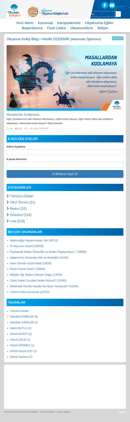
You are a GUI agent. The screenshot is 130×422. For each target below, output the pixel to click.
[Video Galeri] (112, 376)
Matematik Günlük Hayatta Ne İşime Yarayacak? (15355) (44, 286)
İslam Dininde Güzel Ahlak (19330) (31, 263)
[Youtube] (112, 5)
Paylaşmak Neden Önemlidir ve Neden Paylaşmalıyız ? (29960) (48, 251)
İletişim (102, 28)
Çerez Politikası (47, 412)
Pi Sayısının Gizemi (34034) (27, 246)
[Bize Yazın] (18, 376)
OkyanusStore (81, 28)
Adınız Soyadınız (16, 146)
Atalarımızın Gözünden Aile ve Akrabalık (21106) (39, 257)
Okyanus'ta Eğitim (99, 23)
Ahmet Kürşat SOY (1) (23, 351)
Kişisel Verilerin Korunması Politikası (21, 412)
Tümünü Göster (20, 196)
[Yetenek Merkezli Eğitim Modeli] (48, 11)
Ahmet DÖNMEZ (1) (22, 345)
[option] (48, 11)
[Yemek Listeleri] (65, 376)
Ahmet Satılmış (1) (21, 356)
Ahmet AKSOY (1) (21, 333)
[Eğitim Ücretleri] (42, 396)
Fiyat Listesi (56, 28)
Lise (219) (16, 221)
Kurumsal (45, 23)
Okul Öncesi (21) (21, 202)
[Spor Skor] (80, 376)
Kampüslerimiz (69, 23)
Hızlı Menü (24, 23)
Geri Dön (117, 38)
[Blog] (93, 5)
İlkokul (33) (16, 208)
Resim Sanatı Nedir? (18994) (27, 269)
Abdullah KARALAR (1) (24, 322)
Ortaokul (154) (19, 215)
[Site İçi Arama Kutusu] (98, 14)
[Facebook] (105, 5)
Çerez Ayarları (64, 412)
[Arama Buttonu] (118, 14)
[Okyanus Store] (50, 376)
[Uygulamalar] (88, 396)
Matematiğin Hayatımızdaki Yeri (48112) (34, 240)
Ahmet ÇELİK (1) (20, 339)
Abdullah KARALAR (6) (24, 316)
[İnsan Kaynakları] (57, 396)
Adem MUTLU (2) (20, 328)
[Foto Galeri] (96, 376)
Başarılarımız (32, 28)
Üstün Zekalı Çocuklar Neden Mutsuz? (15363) (38, 280)
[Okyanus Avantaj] (72, 396)
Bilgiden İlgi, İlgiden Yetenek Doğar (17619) (36, 274)
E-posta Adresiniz (17, 159)
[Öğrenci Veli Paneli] (34, 376)
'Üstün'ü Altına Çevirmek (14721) (29, 292)
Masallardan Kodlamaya (23, 114)
